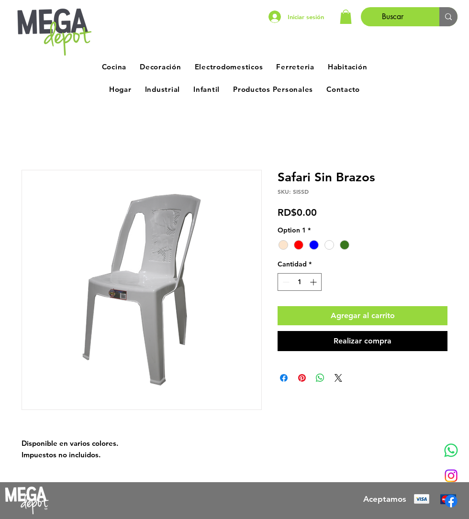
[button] (346, 17)
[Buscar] (393, 16)
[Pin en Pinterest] (302, 378)
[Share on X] (338, 378)
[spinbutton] (299, 282)
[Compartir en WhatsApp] (320, 378)
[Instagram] (451, 475)
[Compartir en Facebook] (284, 378)
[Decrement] (285, 282)
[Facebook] (451, 501)
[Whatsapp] (451, 450)
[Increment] (314, 282)
